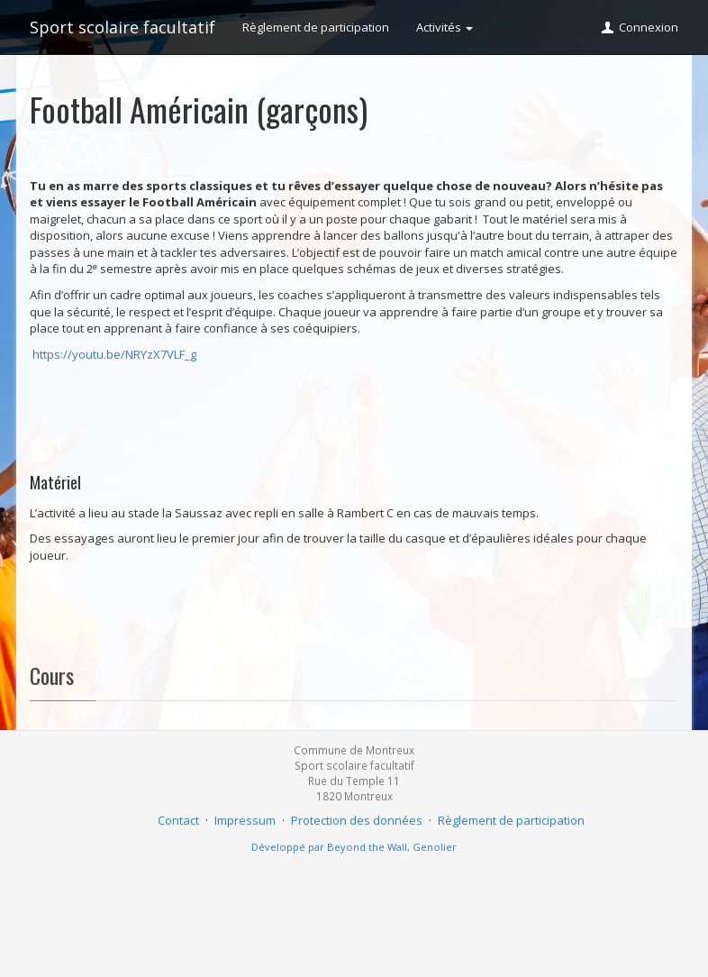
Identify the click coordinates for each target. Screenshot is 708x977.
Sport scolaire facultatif (122, 27)
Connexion (639, 27)
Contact (178, 820)
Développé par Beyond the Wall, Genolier (354, 847)
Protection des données (356, 820)
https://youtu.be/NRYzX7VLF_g (114, 354)
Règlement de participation (315, 27)
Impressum (245, 820)
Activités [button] (444, 27)
